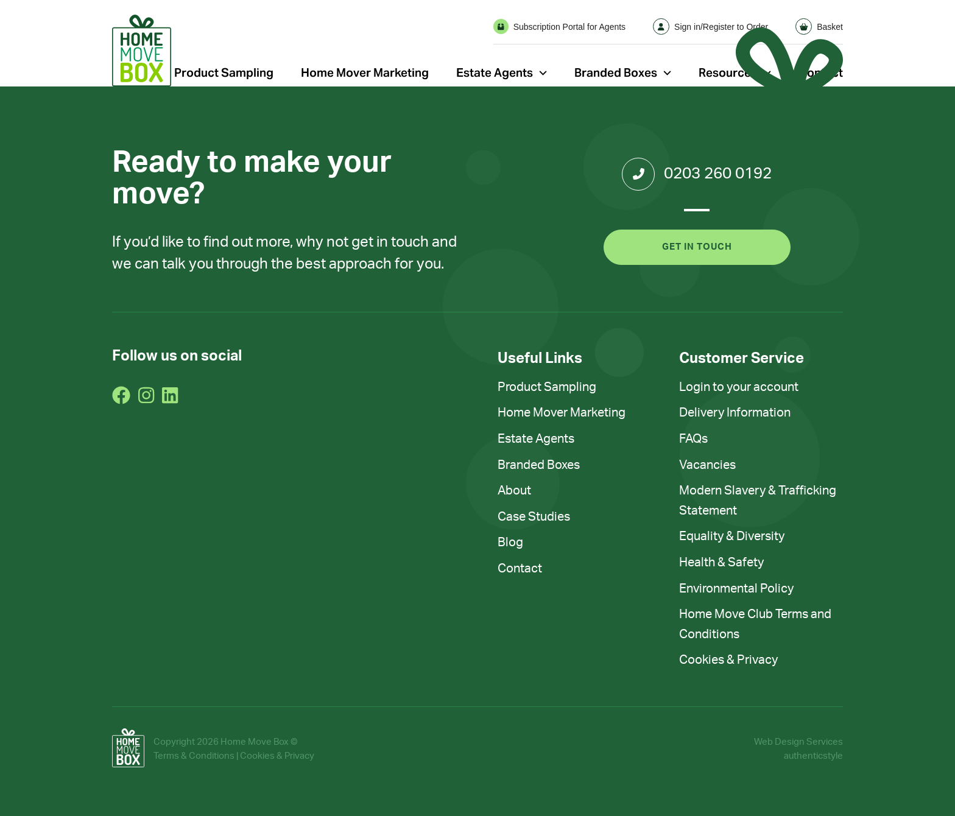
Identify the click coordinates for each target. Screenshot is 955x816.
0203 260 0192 (697, 174)
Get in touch (697, 246)
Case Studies (534, 517)
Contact (520, 569)
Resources (728, 72)
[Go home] (141, 50)
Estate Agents (494, 72)
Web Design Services (798, 742)
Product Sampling (223, 72)
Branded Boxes (615, 72)
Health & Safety (721, 563)
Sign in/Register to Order (710, 26)
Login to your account (738, 387)
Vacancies (707, 465)
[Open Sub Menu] (543, 72)
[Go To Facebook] (121, 395)
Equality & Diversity (731, 536)
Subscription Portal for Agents (559, 26)
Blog (510, 542)
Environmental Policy (736, 589)
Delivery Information (735, 413)
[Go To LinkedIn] (170, 395)
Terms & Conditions (193, 756)
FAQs (693, 439)
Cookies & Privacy (728, 660)
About (514, 491)
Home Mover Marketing (365, 72)
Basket (819, 26)
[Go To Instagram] (146, 395)
